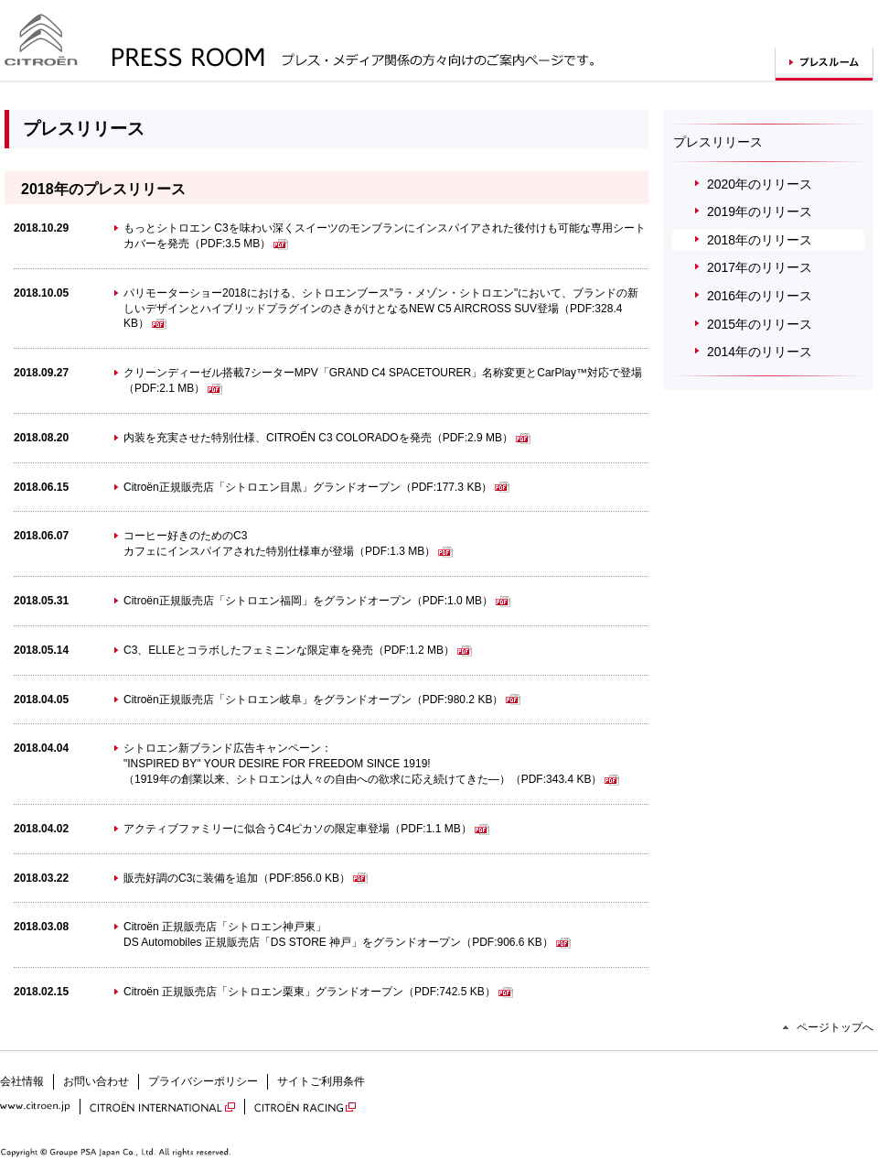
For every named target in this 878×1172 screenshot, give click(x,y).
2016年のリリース (759, 295)
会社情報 (22, 1081)
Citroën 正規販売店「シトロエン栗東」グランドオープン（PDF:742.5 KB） (318, 991)
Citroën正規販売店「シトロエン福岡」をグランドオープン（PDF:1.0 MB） (316, 600)
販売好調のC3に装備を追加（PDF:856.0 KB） (245, 878)
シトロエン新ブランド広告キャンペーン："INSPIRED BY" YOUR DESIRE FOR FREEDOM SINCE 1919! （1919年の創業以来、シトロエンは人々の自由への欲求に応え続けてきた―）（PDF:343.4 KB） (371, 764)
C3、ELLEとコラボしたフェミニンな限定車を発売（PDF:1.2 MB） (297, 650)
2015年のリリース (759, 324)
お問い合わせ (96, 1081)
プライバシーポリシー (203, 1081)
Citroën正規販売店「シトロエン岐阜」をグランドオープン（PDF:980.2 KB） (321, 699)
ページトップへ (835, 1027)
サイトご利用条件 (321, 1081)
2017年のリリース (759, 267)
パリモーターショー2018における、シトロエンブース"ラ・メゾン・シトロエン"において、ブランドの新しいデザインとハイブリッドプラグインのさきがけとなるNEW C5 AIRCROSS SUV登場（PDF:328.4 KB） (380, 309)
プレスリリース (718, 142)
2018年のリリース (759, 240)
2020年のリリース (759, 184)
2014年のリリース (759, 351)
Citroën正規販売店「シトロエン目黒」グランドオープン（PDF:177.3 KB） (316, 487)
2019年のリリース (759, 211)
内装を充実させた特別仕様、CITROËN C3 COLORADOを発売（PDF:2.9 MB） (326, 437)
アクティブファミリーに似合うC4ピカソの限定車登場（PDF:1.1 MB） (306, 828)
